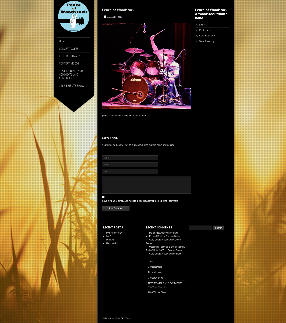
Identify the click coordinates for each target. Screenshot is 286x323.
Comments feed (207, 35)
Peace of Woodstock (118, 9)
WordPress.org (206, 41)
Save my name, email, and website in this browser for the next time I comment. (140, 201)
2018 (108, 236)
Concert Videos (155, 278)
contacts (110, 239)
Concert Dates (173, 236)
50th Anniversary (114, 233)
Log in (202, 25)
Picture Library (155, 272)
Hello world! (112, 243)
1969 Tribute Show (157, 292)
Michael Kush (155, 236)
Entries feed (205, 30)
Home (151, 261)
